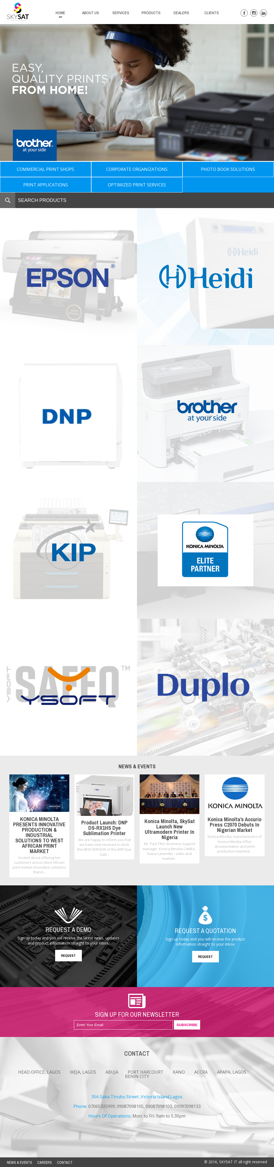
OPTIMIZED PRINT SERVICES (137, 185)
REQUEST (68, 955)
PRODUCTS (151, 13)
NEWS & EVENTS (19, 1162)
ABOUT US (90, 13)
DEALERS (181, 13)
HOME (60, 13)
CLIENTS (211, 13)
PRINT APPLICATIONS (45, 185)
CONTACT (65, 1162)
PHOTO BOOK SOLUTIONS (228, 169)
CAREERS (44, 1162)
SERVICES (120, 13)
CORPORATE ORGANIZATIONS (137, 169)
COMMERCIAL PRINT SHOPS (45, 169)
